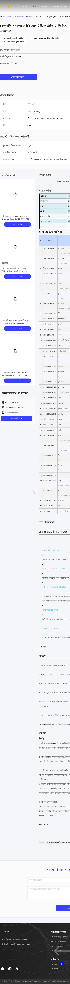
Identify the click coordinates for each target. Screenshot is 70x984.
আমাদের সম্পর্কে (59, 6)
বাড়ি (25, 6)
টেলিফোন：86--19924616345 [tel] (14, 940)
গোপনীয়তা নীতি (6, 981)
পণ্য (34, 6)
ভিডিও (44, 6)
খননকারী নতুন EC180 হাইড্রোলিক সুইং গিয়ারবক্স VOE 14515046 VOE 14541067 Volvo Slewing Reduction (15, 323)
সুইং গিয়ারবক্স (18, 17)
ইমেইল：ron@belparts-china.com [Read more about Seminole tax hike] (16, 944)
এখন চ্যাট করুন (19, 77)
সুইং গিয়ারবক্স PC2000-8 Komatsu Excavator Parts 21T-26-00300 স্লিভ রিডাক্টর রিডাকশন (15, 219)
